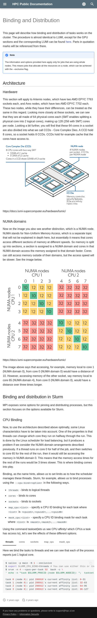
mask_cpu (64, 541)
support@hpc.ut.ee (65, 610)
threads (9, 541)
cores (22, 541)
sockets (34, 541)
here (68, 41)
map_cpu (49, 541)
